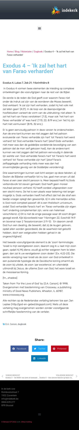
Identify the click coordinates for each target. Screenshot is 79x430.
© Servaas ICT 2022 (8, 422)
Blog (17, 51)
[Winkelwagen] (10, 38)
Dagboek (38, 51)
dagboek (22, 324)
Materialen (26, 51)
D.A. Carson (11, 324)
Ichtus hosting (26, 422)
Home (10, 51)
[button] (39, 28)
